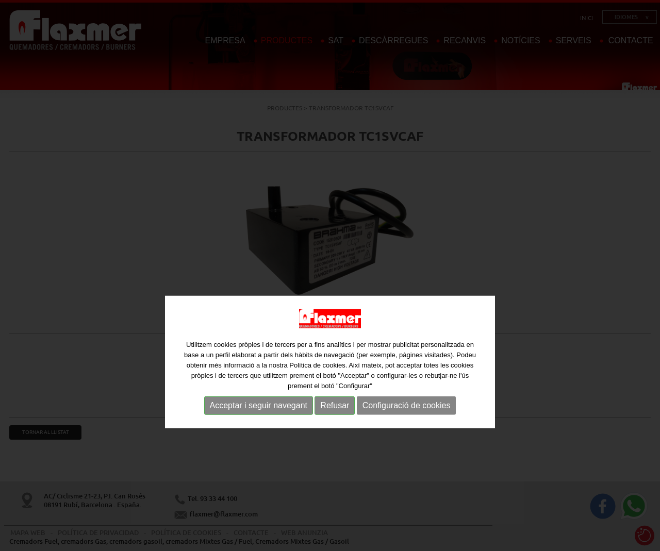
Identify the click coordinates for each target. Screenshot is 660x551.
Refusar (334, 427)
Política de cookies (317, 387)
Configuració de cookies (406, 427)
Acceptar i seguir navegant (258, 427)
